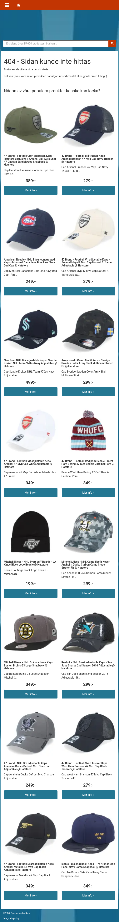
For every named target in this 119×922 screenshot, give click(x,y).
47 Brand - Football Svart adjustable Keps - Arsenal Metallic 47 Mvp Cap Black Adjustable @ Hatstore (29, 866)
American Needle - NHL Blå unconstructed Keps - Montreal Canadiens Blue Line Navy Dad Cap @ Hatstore (29, 262)
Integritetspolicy (11, 918)
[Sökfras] (56, 43)
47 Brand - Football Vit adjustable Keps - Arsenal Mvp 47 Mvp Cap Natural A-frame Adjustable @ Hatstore (87, 262)
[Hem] (19, 5)
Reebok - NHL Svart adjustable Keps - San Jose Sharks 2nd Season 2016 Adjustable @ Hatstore (88, 665)
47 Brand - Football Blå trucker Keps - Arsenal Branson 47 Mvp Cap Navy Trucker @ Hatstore (87, 158)
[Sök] (112, 43)
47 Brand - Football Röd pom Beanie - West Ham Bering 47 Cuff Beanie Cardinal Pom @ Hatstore (88, 463)
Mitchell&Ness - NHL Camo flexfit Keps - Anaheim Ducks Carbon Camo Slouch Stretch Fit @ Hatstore (86, 564)
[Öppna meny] (7, 4)
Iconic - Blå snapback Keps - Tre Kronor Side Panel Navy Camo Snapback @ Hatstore (88, 865)
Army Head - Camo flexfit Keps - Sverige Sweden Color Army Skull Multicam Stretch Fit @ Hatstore (87, 363)
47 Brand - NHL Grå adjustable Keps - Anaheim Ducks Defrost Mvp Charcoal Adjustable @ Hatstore (27, 766)
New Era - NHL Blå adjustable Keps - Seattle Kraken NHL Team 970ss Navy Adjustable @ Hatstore (30, 363)
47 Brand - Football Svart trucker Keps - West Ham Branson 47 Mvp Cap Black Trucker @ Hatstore (85, 766)
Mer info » (31, 190)
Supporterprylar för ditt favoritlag (59, 25)
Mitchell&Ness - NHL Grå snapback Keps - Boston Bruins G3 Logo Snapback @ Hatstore (29, 665)
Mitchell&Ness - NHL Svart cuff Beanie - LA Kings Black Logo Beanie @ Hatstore (30, 563)
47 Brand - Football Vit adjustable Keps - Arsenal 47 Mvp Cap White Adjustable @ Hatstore (28, 463)
